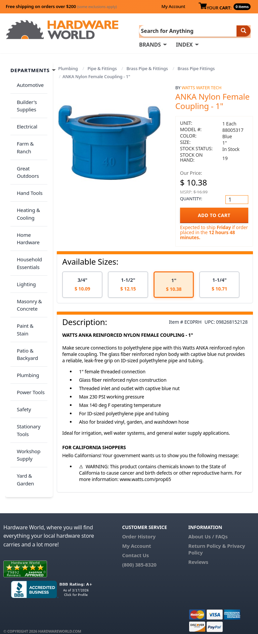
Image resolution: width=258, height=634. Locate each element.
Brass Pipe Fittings (196, 68)
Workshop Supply (26, 372)
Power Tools (28, 320)
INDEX (184, 44)
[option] (82, 284)
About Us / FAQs (208, 528)
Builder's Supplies (24, 99)
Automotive (27, 82)
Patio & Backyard (25, 290)
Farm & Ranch (30, 129)
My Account (173, 6)
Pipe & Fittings (102, 68)
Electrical (24, 116)
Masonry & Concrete (27, 256)
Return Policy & (207, 537)
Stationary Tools (26, 351)
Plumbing (68, 68)
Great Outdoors (25, 147)
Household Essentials (27, 222)
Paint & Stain (29, 273)
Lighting (24, 239)
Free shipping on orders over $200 (61, 6)
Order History (139, 528)
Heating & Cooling (26, 180)
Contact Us (135, 547)
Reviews (198, 553)
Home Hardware (25, 201)
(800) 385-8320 (139, 556)
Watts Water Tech (202, 87)
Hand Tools (27, 163)
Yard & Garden (23, 392)
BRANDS (150, 44)
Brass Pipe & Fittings (147, 68)
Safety (21, 333)
